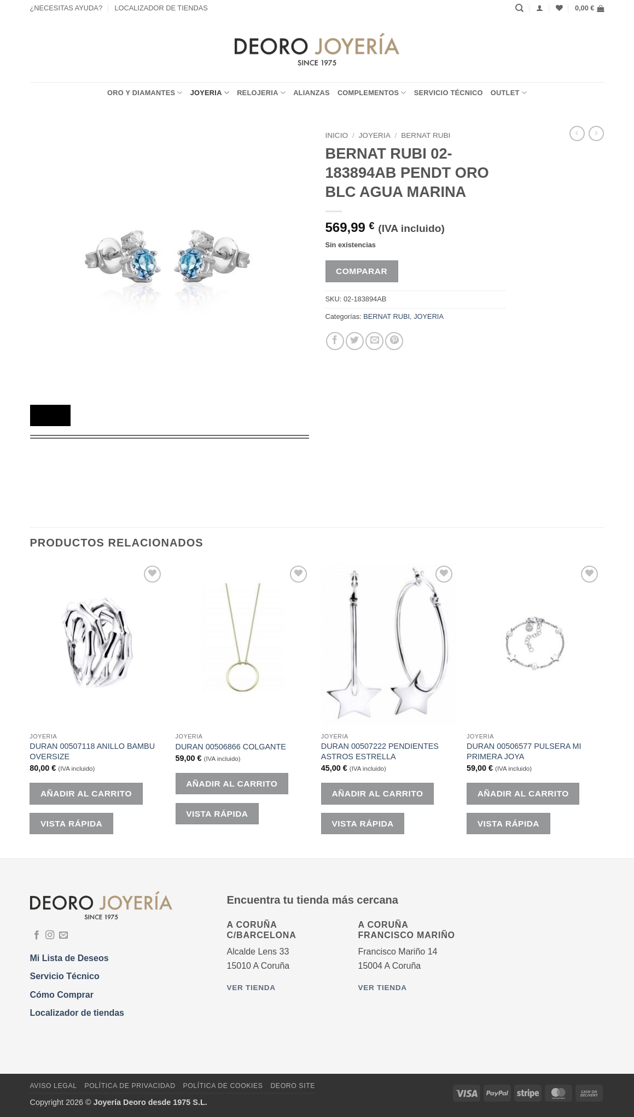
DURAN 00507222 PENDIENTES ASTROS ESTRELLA (380, 751)
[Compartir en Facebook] (335, 341)
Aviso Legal (53, 1086)
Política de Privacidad (129, 1086)
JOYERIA (209, 93)
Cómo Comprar (62, 994)
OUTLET (509, 93)
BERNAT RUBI (425, 135)
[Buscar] (519, 8)
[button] (589, 8)
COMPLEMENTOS (372, 93)
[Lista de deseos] (559, 8)
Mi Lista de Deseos (69, 958)
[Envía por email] (374, 341)
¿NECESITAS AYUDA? (66, 8)
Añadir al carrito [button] (86, 793)
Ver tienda (251, 988)
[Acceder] (539, 8)
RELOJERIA (261, 93)
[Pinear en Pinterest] (394, 341)
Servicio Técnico (448, 93)
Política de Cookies (223, 1086)
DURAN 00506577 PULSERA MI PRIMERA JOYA (524, 751)
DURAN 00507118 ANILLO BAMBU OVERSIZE (92, 751)
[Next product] (577, 133)
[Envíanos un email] (63, 935)
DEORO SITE (292, 1086)
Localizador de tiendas (77, 1012)
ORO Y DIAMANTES (145, 93)
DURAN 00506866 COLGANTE (231, 746)
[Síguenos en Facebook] (36, 935)
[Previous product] (596, 133)
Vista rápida (71, 823)
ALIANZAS (311, 93)
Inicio (336, 135)
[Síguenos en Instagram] (49, 935)
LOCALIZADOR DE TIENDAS (160, 8)
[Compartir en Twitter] (355, 341)
